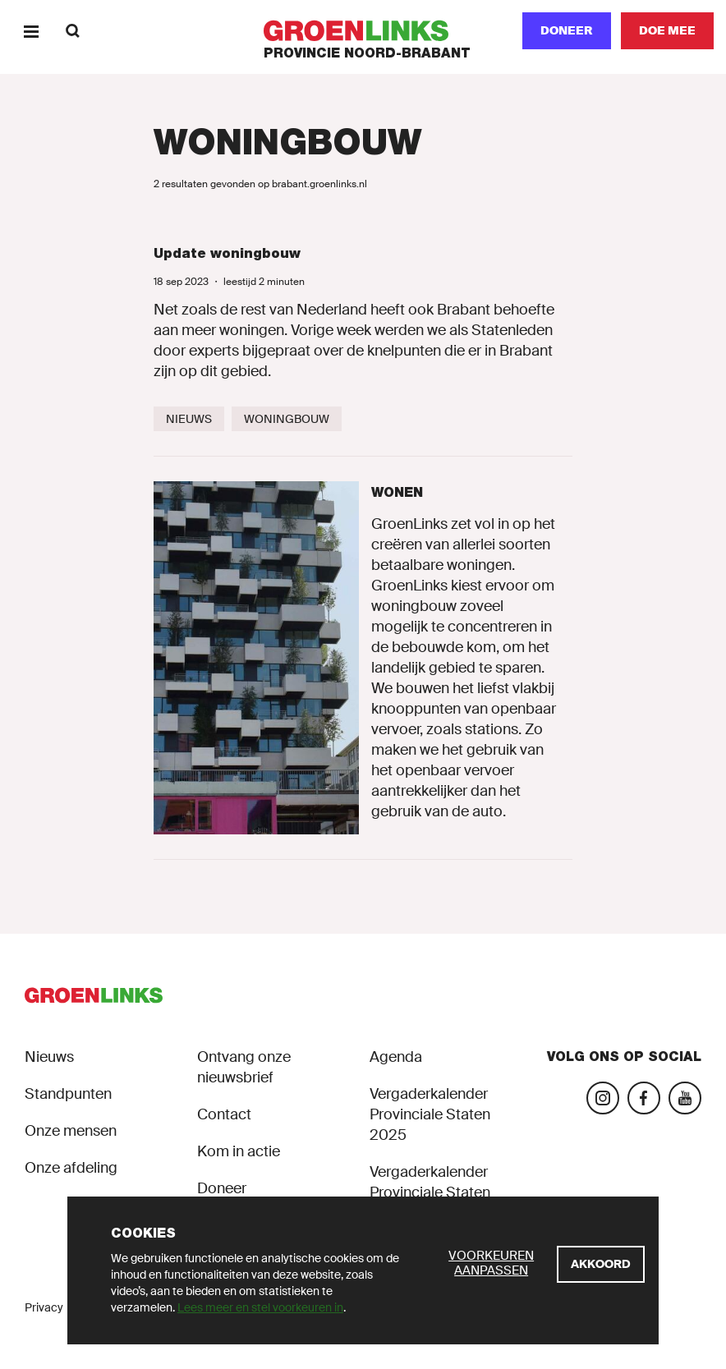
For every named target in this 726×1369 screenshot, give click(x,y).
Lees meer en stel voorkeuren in (260, 1307)
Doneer (566, 30)
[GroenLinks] (363, 30)
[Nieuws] (189, 419)
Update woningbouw (227, 253)
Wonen (397, 492)
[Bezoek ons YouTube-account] (685, 1098)
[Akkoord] (601, 1264)
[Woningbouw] (287, 419)
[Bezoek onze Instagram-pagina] (602, 1098)
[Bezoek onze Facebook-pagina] (643, 1098)
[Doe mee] (667, 30)
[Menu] (30, 30)
